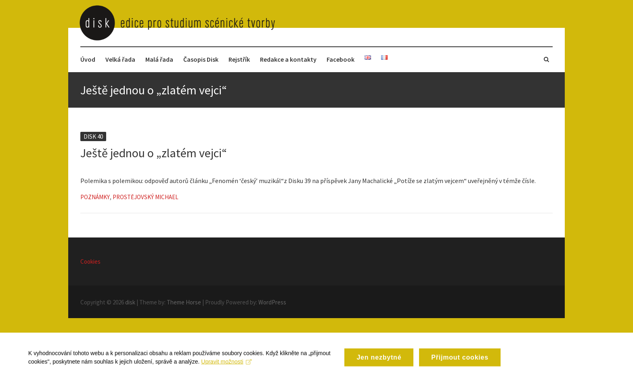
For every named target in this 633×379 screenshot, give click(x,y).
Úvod (87, 59)
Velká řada (120, 59)
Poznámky (95, 197)
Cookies (90, 261)
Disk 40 (93, 136)
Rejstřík (239, 59)
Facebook (340, 59)
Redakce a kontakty (288, 59)
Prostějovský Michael (145, 197)
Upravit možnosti (226, 365)
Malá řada (159, 59)
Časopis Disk (200, 59)
